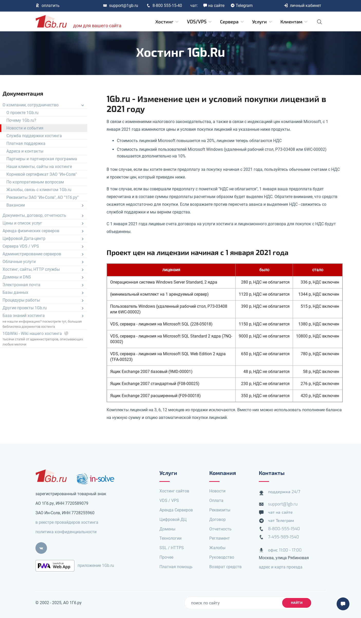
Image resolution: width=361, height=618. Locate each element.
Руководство (221, 557)
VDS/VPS (199, 22)
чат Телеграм (281, 520)
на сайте (213, 5)
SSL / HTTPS (171, 547)
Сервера (232, 22)
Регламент (219, 538)
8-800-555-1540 (284, 528)
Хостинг (167, 22)
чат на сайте (280, 512)
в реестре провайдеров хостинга (66, 522)
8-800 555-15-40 (164, 5)
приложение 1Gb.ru (96, 565)
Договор (217, 519)
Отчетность (220, 529)
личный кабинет (302, 5)
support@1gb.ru (120, 5)
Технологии (170, 538)
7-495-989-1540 (283, 537)
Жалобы (217, 547)
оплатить (47, 5)
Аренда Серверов (176, 510)
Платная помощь (176, 566)
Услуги (262, 22)
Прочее (166, 557)
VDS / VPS (169, 500)
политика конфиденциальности (66, 531)
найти (297, 603)
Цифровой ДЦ (173, 519)
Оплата (216, 500)
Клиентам (294, 22)
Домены (167, 529)
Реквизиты (219, 510)
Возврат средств (225, 566)
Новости (217, 491)
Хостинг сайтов (174, 491)
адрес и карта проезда (280, 567)
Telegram (242, 5)
